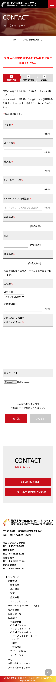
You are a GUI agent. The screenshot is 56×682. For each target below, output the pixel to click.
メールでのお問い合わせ (31, 492)
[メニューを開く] (52, 4)
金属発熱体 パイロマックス (18, 623)
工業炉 (13, 642)
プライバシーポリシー (19, 667)
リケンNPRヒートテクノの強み (23, 605)
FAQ (10, 659)
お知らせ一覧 (14, 613)
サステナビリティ (19, 601)
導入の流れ (13, 609)
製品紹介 (12, 617)
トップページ (12, 576)
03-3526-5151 (30, 482)
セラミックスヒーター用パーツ (24, 637)
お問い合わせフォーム (19, 663)
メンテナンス (17, 655)
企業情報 (12, 581)
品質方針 (14, 597)
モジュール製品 (18, 651)
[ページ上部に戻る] (48, 672)
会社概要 (14, 589)
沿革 (12, 593)
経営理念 (14, 585)
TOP (15, 39)
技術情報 (16, 647)
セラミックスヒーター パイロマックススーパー (22, 630)
